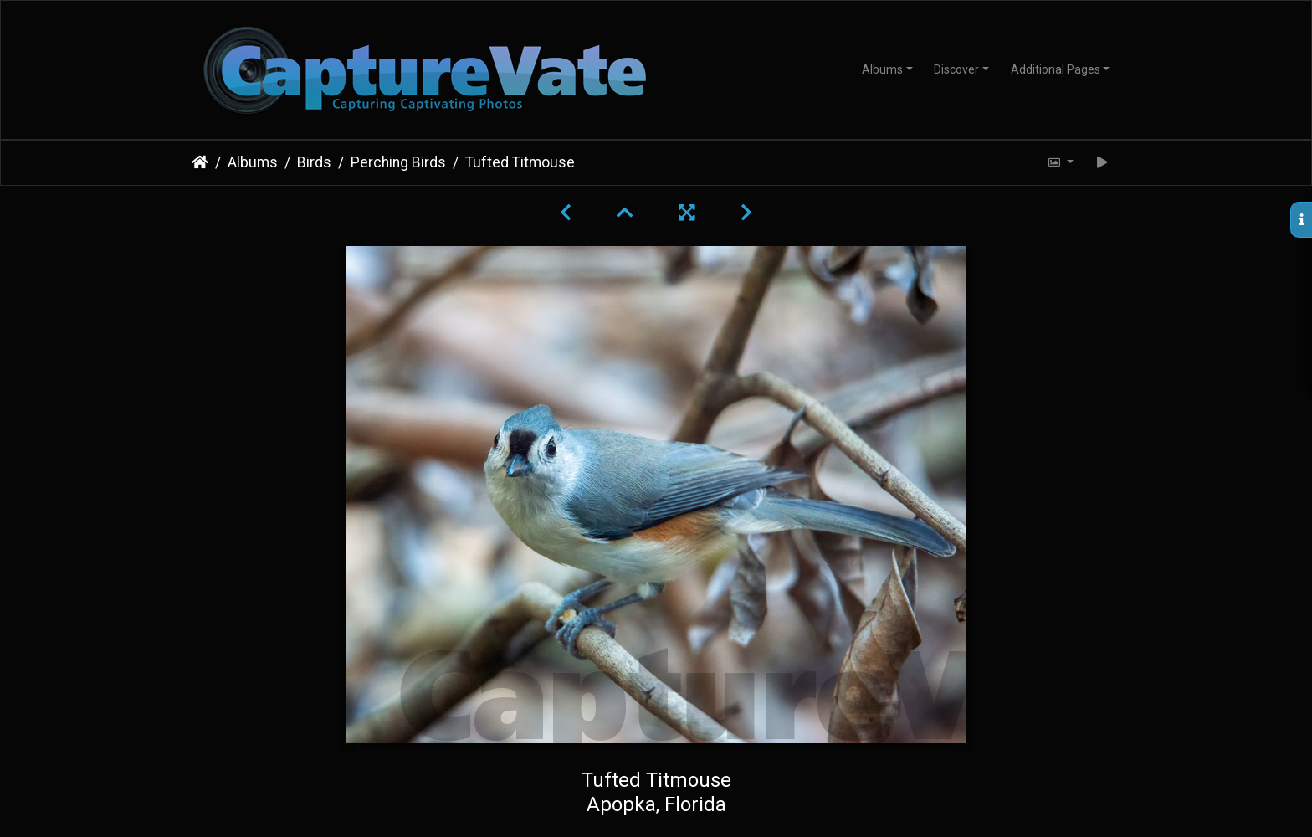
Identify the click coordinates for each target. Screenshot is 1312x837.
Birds (314, 162)
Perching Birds (398, 162)
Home (200, 162)
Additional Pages (1055, 69)
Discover (956, 69)
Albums (882, 69)
